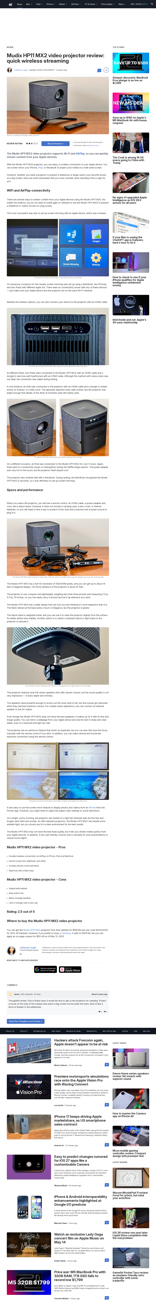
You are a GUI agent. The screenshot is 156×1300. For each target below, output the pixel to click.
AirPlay (80, 153)
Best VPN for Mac (109, 1031)
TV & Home (91, 4)
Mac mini (146, 1031)
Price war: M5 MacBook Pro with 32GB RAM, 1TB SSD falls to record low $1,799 (80, 1276)
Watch (63, 4)
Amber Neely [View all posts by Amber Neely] (60, 1261)
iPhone (51, 4)
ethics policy (94, 145)
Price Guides (108, 4)
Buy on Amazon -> (55, 144)
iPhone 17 (23, 1031)
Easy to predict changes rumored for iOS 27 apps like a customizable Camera (81, 1160)
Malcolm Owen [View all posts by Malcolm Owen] (60, 1223)
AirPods (76, 4)
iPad (39, 4)
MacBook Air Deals (73, 1031)
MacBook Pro (92, 1031)
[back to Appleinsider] (10, 4)
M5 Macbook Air (39, 1031)
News (19, 4)
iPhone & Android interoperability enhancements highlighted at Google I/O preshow (80, 1201)
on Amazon (65, 933)
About (99, 994)
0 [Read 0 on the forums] (106, 1064)
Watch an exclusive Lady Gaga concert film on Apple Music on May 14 (79, 1238)
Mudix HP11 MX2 (31, 930)
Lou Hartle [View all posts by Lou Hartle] (58, 1105)
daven (17, 994)
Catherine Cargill (20, 70)
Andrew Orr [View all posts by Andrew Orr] (59, 1145)
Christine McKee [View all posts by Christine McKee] (61, 1299)
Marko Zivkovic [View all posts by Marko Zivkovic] (60, 1065)
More (122, 4)
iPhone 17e (10, 1031)
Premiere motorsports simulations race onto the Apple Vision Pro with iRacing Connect (81, 1080)
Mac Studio (56, 1031)
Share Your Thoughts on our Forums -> (25, 1021)
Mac (29, 4)
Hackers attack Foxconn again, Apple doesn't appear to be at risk (81, 1042)
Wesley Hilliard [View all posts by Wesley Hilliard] (60, 1186)
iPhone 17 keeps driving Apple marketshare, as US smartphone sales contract (80, 1120)
